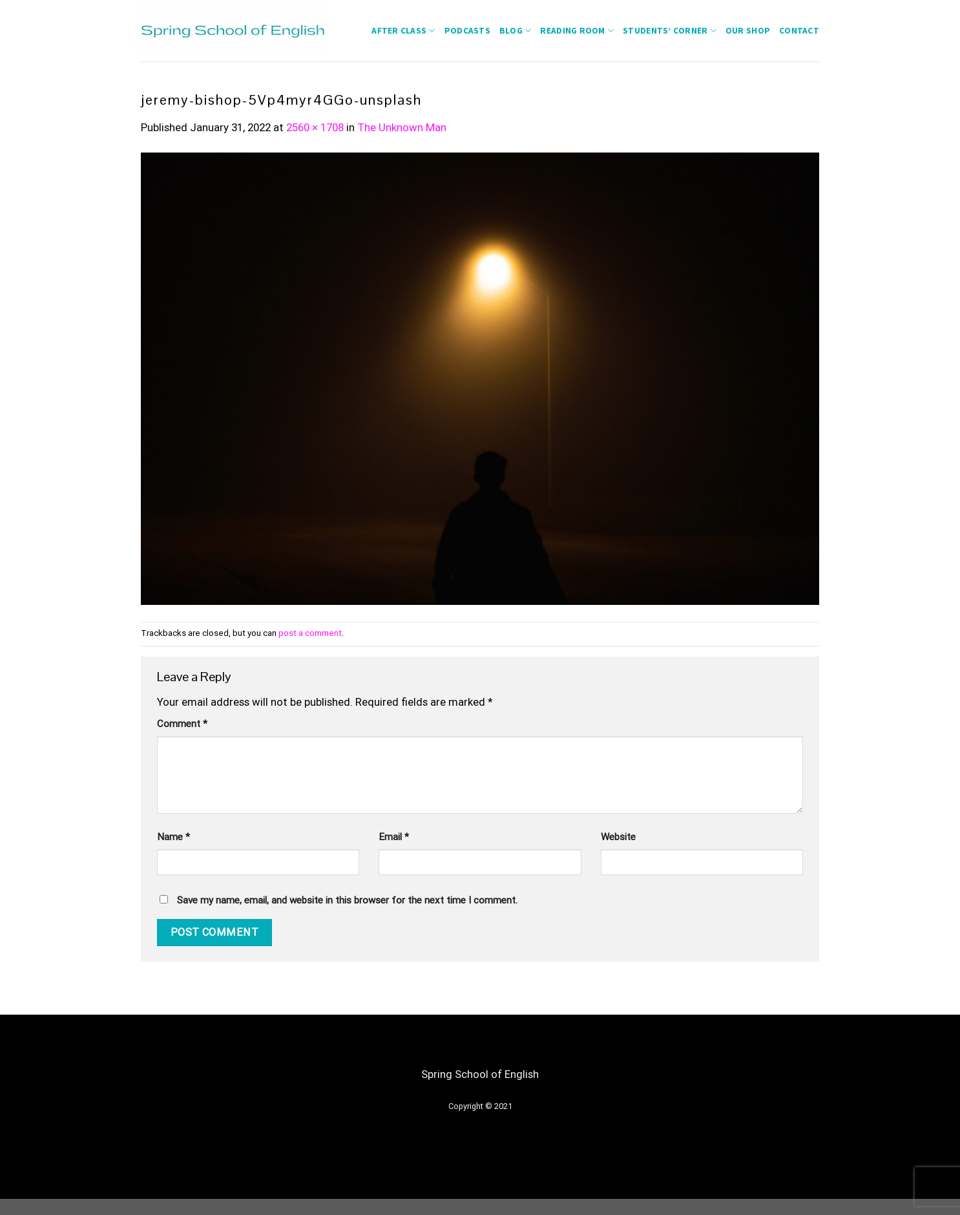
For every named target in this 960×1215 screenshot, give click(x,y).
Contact (799, 30)
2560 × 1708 (315, 127)
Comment (182, 724)
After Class (403, 31)
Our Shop (747, 30)
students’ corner (669, 31)
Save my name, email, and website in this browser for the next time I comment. (347, 900)
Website (618, 837)
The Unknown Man (401, 127)
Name (173, 837)
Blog (515, 31)
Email (394, 837)
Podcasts (467, 30)
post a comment (310, 633)
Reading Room (577, 31)
